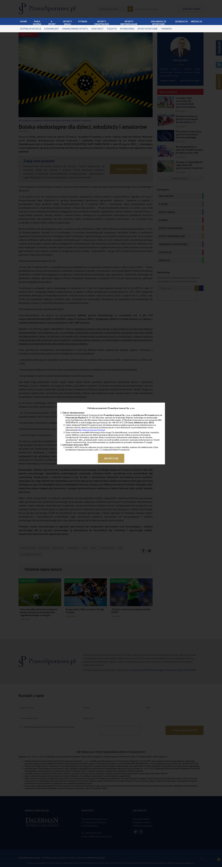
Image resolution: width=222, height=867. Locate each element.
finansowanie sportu (75, 28)
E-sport (52, 22)
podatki (112, 28)
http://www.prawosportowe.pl (91, 430)
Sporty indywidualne (128, 22)
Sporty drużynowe (102, 22)
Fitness (82, 21)
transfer (166, 28)
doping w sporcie (30, 28)
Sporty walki (67, 22)
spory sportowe (148, 28)
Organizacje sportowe (158, 22)
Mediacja (196, 21)
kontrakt (97, 28)
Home (23, 21)
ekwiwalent (51, 28)
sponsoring (127, 28)
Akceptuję (111, 458)
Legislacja (181, 21)
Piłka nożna (37, 22)
